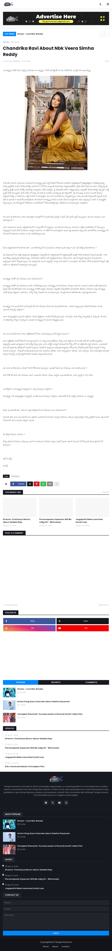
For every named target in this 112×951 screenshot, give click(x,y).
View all (105, 492)
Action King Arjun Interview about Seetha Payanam (43, 701)
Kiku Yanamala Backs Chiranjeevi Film (24, 766)
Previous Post (10, 605)
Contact (65, 946)
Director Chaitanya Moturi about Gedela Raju (16, 520)
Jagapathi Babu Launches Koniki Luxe (89, 520)
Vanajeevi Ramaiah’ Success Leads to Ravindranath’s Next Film (50, 714)
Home (6, 42)
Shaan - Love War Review (30, 33)
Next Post (103, 605)
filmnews (15, 42)
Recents (55, 682)
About (55, 946)
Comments (91, 682)
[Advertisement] (56, 655)
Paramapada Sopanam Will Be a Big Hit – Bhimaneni (55, 520)
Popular (20, 682)
